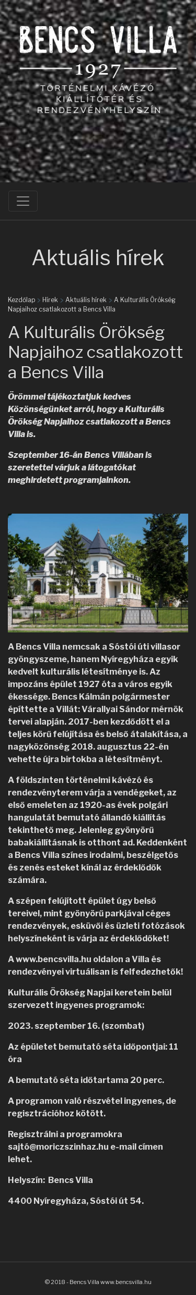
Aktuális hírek (86, 300)
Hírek (50, 300)
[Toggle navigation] (23, 201)
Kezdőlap (21, 300)
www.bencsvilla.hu (53, 959)
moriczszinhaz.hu (72, 1147)
